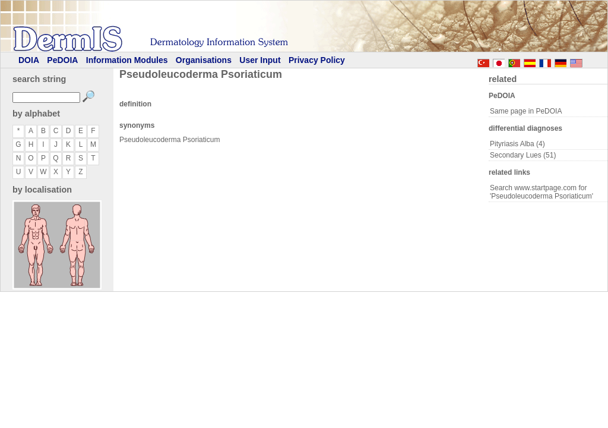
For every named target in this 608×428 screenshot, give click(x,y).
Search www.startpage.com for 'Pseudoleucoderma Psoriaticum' (541, 192)
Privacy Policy (317, 60)
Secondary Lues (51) (523, 155)
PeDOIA (62, 60)
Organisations (204, 60)
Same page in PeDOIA (526, 111)
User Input (259, 60)
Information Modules (127, 60)
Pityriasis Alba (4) (517, 144)
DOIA (28, 60)
